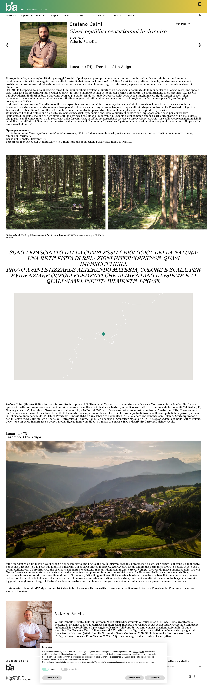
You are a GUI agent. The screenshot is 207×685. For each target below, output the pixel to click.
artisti (67, 15)
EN (199, 15)
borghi (54, 15)
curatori (82, 15)
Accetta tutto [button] (155, 678)
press (130, 15)
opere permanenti (32, 15)
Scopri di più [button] (52, 678)
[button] (103, 334)
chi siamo (99, 15)
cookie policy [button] (151, 654)
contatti (116, 15)
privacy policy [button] (138, 652)
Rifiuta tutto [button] (134, 678)
